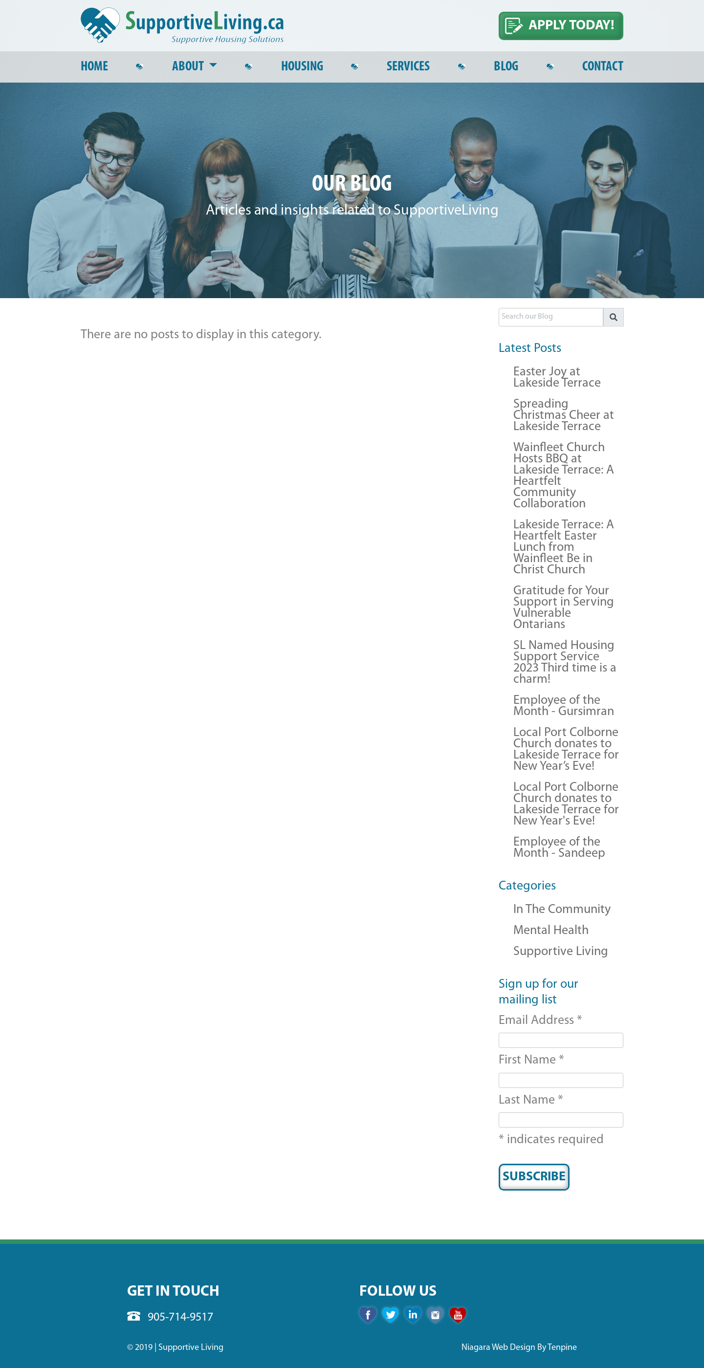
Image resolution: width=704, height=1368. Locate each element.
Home (94, 67)
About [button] (189, 67)
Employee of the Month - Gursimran (563, 706)
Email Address (540, 1020)
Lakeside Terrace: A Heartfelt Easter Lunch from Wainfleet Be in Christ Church (563, 548)
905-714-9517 (170, 1317)
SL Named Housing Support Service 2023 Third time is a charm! (564, 663)
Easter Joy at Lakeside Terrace (557, 378)
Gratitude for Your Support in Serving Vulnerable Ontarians (563, 608)
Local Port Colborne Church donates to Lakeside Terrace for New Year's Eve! (566, 805)
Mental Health (551, 931)
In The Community (562, 910)
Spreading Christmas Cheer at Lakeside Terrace (563, 416)
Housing (302, 67)
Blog (506, 67)
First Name (531, 1060)
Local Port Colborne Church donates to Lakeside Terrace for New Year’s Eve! (566, 750)
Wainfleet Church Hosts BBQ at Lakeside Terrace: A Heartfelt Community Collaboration (563, 476)
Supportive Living (560, 952)
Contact (602, 67)
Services (408, 67)
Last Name (531, 1100)
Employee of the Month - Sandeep (559, 848)
